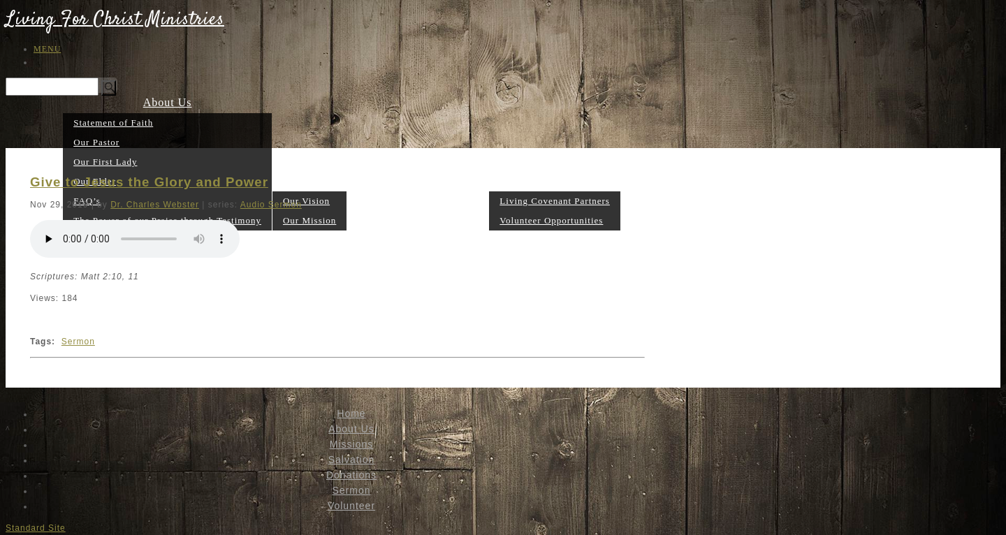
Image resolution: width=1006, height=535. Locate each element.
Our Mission (309, 220)
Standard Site (36, 528)
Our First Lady (105, 161)
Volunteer (555, 180)
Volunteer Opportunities (551, 220)
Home (351, 413)
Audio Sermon (271, 205)
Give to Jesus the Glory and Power (149, 182)
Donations (423, 220)
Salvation (371, 220)
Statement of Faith (113, 122)
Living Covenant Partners (555, 201)
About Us (167, 102)
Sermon (469, 220)
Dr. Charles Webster (154, 205)
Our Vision (306, 201)
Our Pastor (96, 142)
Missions (309, 180)
